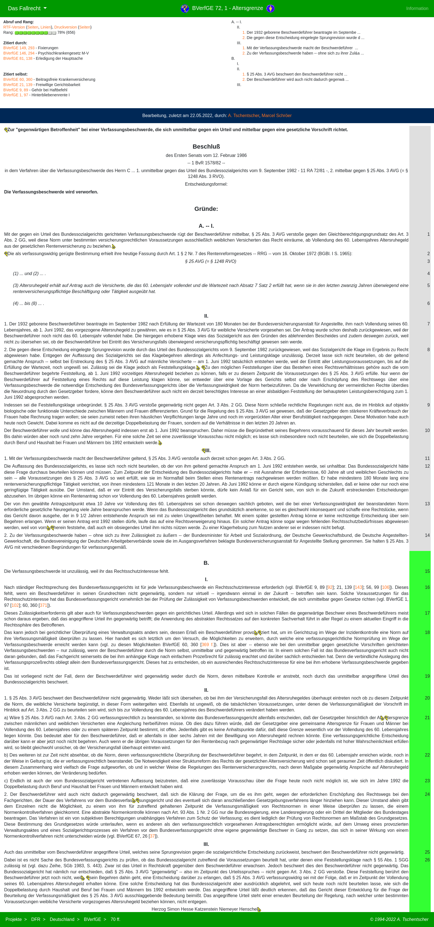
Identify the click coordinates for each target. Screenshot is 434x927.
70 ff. (115, 919)
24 (427, 794)
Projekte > (16, 919)
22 (427, 755)
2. (244, 37)
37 (152, 836)
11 (427, 458)
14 (427, 535)
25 (427, 852)
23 (427, 780)
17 (427, 613)
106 (385, 587)
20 (427, 698)
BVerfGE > (95, 919)
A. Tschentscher (243, 115)
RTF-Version (14, 27)
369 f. (208, 644)
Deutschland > (64, 919)
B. (206, 563)
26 (427, 860)
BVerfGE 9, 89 (15, 90)
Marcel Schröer (276, 115)
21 (427, 717)
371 (43, 605)
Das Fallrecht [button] (22, 8)
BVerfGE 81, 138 (17, 58)
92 (329, 587)
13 (427, 503)
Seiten (32, 27)
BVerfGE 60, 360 (17, 79)
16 (427, 587)
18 (427, 632)
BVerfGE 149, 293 (19, 48)
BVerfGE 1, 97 (15, 95)
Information (417, 8)
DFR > (38, 919)
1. (244, 32)
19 (427, 676)
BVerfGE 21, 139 (17, 84)
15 (427, 571)
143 (358, 587)
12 (427, 466)
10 (427, 430)
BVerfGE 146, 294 (19, 53)
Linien (45, 27)
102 (15, 605)
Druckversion (65, 27)
